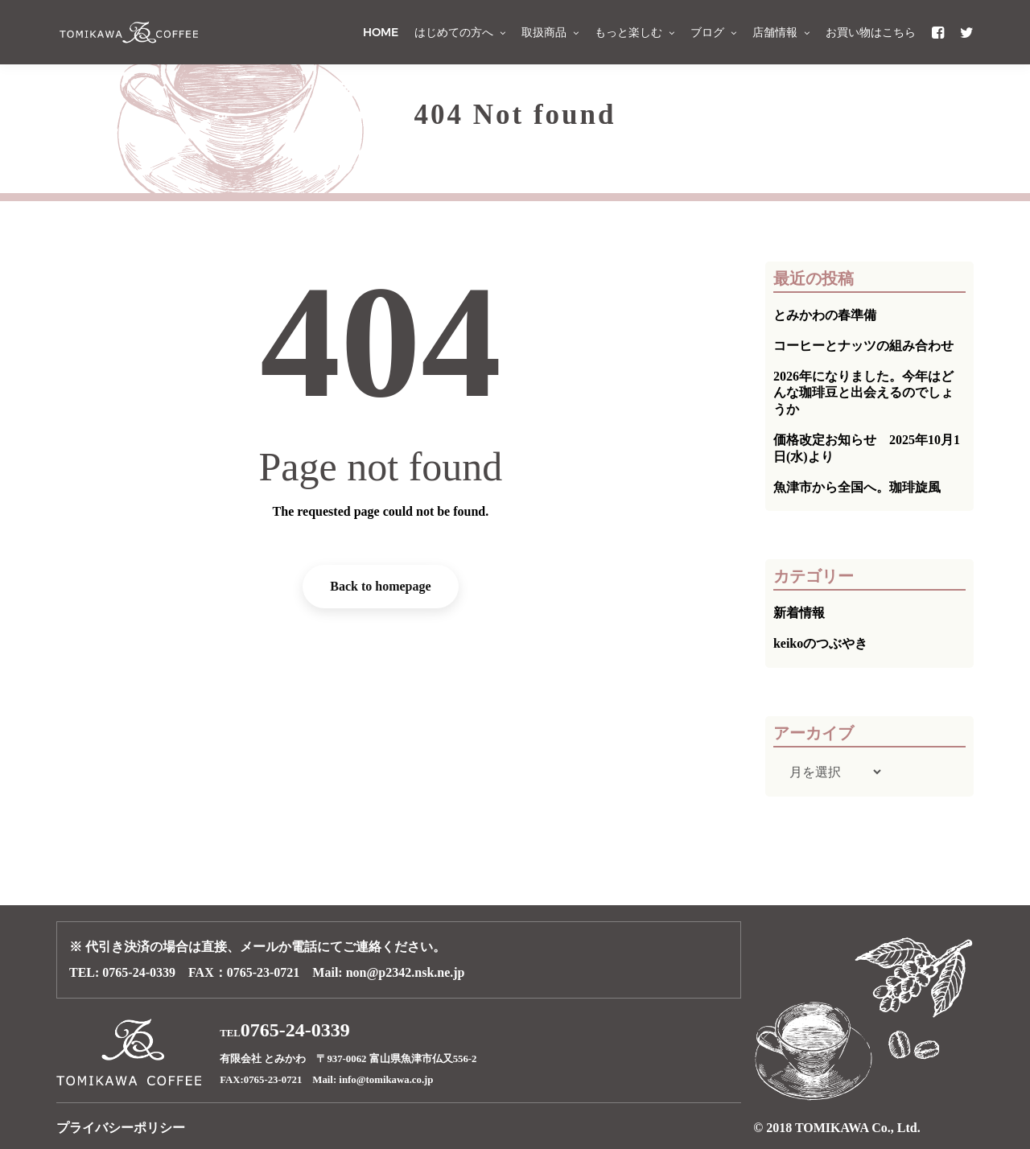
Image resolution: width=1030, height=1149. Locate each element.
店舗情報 (781, 32)
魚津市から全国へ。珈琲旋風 (857, 487)
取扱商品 (550, 32)
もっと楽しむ (634, 32)
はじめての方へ (459, 32)
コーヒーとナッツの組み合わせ (863, 345)
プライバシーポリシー (120, 1128)
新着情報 (799, 613)
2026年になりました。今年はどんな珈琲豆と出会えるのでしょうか (863, 393)
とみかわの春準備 (824, 315)
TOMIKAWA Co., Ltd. (858, 1128)
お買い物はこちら (871, 32)
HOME (380, 32)
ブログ (713, 32)
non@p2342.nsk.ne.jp (405, 972)
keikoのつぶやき (820, 643)
